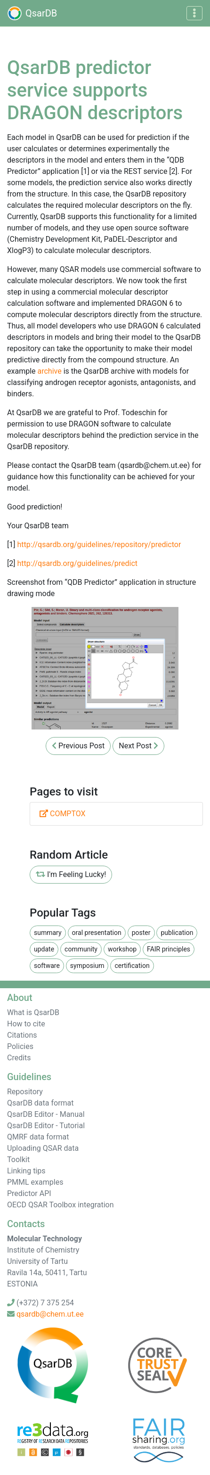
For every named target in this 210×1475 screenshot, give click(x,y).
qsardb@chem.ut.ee (50, 1314)
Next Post (138, 745)
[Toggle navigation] (194, 13)
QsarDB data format (40, 1102)
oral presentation (96, 932)
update (44, 949)
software (47, 965)
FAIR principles (168, 949)
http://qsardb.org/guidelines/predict (77, 563)
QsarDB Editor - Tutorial (46, 1125)
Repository (25, 1091)
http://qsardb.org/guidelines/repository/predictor (99, 544)
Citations (22, 1035)
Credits (19, 1057)
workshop (122, 949)
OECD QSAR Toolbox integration (60, 1204)
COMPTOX (63, 813)
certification (131, 965)
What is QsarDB (33, 1012)
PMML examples (35, 1182)
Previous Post (78, 745)
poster (141, 932)
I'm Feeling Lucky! (71, 874)
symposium (87, 965)
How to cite (26, 1023)
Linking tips (26, 1170)
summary (48, 932)
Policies (20, 1046)
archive (49, 371)
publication (177, 932)
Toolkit (18, 1159)
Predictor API (29, 1193)
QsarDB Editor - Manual (46, 1114)
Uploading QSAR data (43, 1148)
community (81, 949)
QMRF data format (38, 1136)
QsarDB (32, 13)
